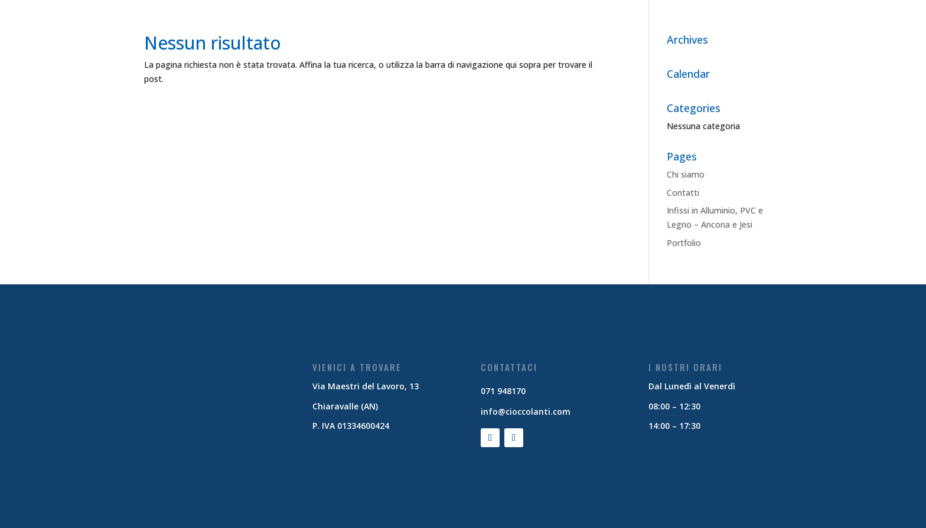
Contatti (683, 192)
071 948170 (503, 390)
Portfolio (684, 242)
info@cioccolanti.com (525, 411)
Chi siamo (686, 174)
